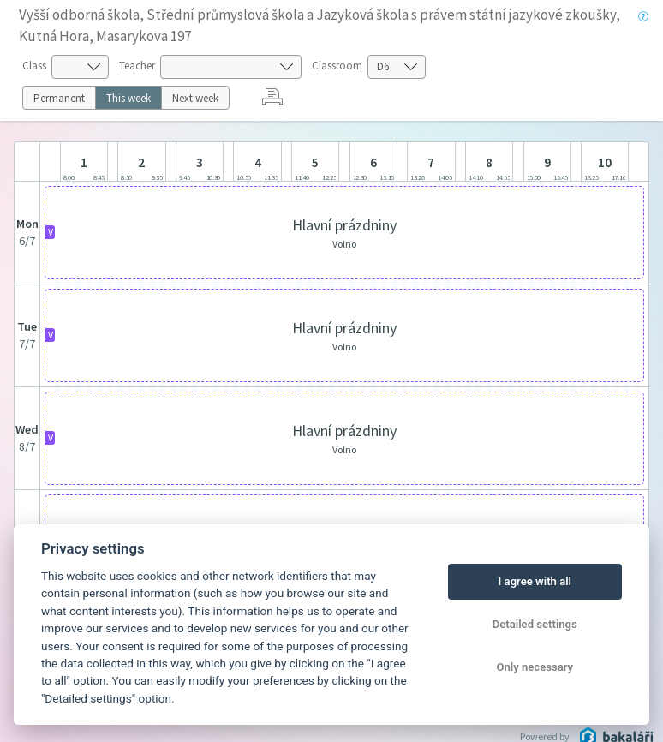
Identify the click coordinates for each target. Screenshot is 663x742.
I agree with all (535, 581)
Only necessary (534, 667)
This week (128, 98)
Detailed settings (535, 624)
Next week (195, 98)
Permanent (59, 98)
